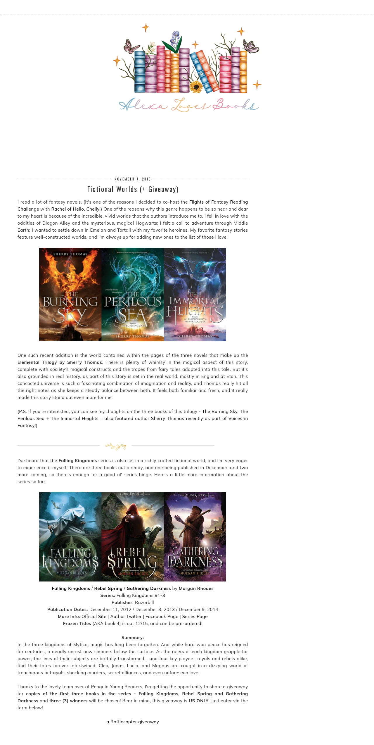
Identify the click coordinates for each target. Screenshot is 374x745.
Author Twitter (125, 616)
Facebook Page (162, 616)
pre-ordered (188, 623)
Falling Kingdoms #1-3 (141, 595)
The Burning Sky (220, 411)
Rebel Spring (108, 588)
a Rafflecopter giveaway (132, 722)
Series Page (195, 616)
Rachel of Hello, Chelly (75, 209)
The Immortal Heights (74, 418)
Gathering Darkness (149, 588)
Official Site (94, 616)
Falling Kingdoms (71, 588)
